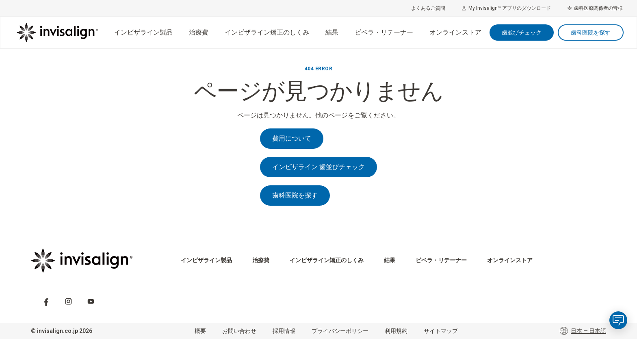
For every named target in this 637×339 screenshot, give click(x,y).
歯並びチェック (522, 32)
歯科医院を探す (591, 32)
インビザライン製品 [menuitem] (143, 32)
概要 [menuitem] (200, 331)
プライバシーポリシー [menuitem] (340, 331)
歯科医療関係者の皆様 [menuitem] (595, 8)
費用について (291, 138)
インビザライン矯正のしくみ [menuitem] (267, 32)
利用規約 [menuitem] (396, 331)
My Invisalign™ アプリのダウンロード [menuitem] (506, 8)
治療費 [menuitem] (198, 32)
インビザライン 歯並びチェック (318, 167)
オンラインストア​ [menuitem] (455, 32)
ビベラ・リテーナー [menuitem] (384, 32)
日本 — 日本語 (583, 331)
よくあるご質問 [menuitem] (428, 8)
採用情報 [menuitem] (284, 331)
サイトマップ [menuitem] (441, 331)
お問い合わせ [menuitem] (239, 331)
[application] (618, 320)
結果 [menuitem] (331, 32)
